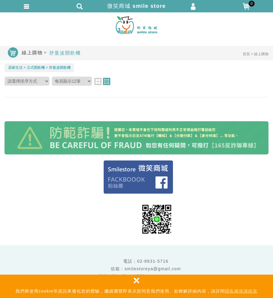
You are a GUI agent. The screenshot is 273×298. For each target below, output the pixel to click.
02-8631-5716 (152, 261)
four (106, 81)
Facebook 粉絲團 (138, 177)
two (98, 81)
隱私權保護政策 (241, 291)
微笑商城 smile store (136, 25)
